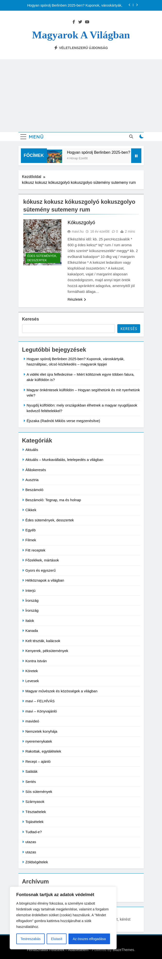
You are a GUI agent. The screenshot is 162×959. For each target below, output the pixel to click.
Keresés (30, 319)
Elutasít (56, 939)
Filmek (31, 540)
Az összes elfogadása (89, 939)
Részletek (77, 299)
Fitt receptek (35, 550)
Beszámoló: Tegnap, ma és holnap (53, 500)
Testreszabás (30, 939)
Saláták (32, 771)
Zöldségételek (37, 862)
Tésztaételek (36, 812)
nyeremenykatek (39, 741)
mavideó (32, 721)
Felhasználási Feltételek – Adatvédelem (58, 950)
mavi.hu (78, 231)
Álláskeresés (36, 470)
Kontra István (36, 661)
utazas (31, 842)
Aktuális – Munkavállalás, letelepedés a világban (64, 460)
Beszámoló (34, 490)
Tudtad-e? (34, 832)
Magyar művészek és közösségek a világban (62, 691)
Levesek (32, 681)
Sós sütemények (39, 791)
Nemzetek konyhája (41, 731)
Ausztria (32, 480)
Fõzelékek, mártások (42, 560)
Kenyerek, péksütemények (47, 651)
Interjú (31, 590)
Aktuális (32, 450)
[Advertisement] (81, 96)
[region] (63, 918)
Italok (30, 621)
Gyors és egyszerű (41, 570)
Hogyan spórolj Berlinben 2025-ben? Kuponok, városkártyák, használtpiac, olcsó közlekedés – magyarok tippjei (74, 5)
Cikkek (31, 510)
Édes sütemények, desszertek (42, 258)
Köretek (32, 671)
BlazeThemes (123, 950)
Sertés (31, 782)
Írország (32, 600)
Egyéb (31, 530)
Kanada (32, 630)
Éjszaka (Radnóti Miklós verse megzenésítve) (63, 421)
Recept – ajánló (38, 761)
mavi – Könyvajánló (41, 711)
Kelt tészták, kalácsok (43, 641)
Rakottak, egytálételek (43, 751)
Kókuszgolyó (81, 222)
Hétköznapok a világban (45, 580)
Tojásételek (35, 822)
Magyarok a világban (81, 35)
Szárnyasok (35, 801)
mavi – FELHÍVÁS (40, 701)
